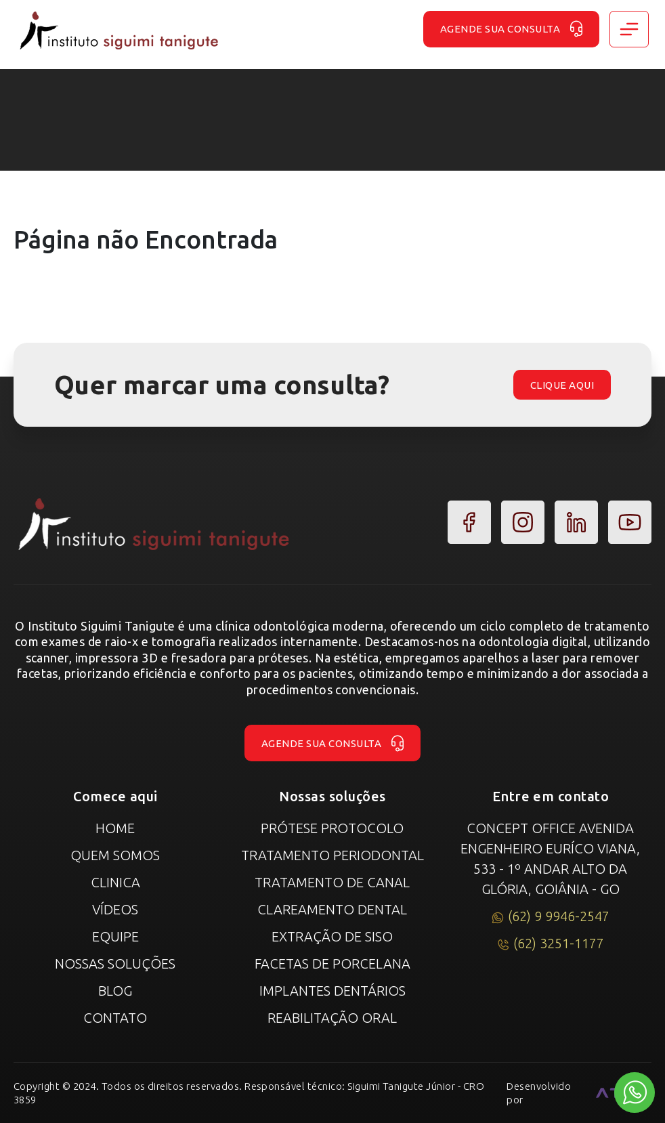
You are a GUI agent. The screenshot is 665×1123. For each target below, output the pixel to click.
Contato (115, 1017)
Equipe (115, 936)
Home (115, 828)
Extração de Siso (332, 936)
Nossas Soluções (115, 963)
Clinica (115, 882)
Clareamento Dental (332, 909)
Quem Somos (115, 855)
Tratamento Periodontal (332, 855)
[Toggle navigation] (629, 29)
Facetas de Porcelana (332, 963)
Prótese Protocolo (332, 828)
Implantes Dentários (332, 990)
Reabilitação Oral (332, 1017)
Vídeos (115, 909)
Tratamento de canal (332, 882)
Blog (115, 990)
